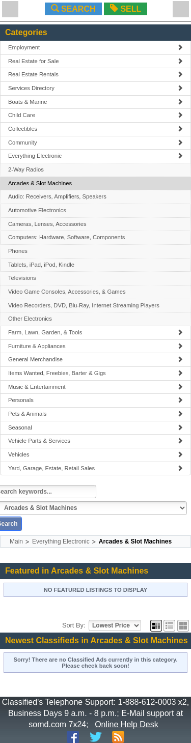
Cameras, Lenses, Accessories (47, 224)
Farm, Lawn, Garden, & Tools (95, 332)
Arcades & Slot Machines (40, 183)
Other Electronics (30, 319)
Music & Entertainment (95, 387)
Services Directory (95, 88)
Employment (95, 47)
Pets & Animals (95, 414)
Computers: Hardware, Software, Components (66, 237)
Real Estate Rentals (95, 74)
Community (95, 142)
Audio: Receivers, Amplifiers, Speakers (57, 196)
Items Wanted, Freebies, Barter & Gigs (95, 373)
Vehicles (95, 454)
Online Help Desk (126, 724)
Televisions (22, 278)
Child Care (95, 115)
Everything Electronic (95, 156)
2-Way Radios (26, 169)
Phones (18, 251)
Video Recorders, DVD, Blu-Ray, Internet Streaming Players (83, 305)
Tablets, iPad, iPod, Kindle (41, 265)
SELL (125, 9)
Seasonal (95, 427)
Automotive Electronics (37, 210)
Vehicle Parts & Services (95, 441)
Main (16, 541)
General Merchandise (95, 359)
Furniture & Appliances (95, 346)
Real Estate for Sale (95, 61)
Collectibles (95, 129)
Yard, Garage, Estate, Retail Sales (95, 468)
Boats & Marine (95, 102)
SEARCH (73, 9)
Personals (95, 400)
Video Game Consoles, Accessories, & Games (67, 292)
